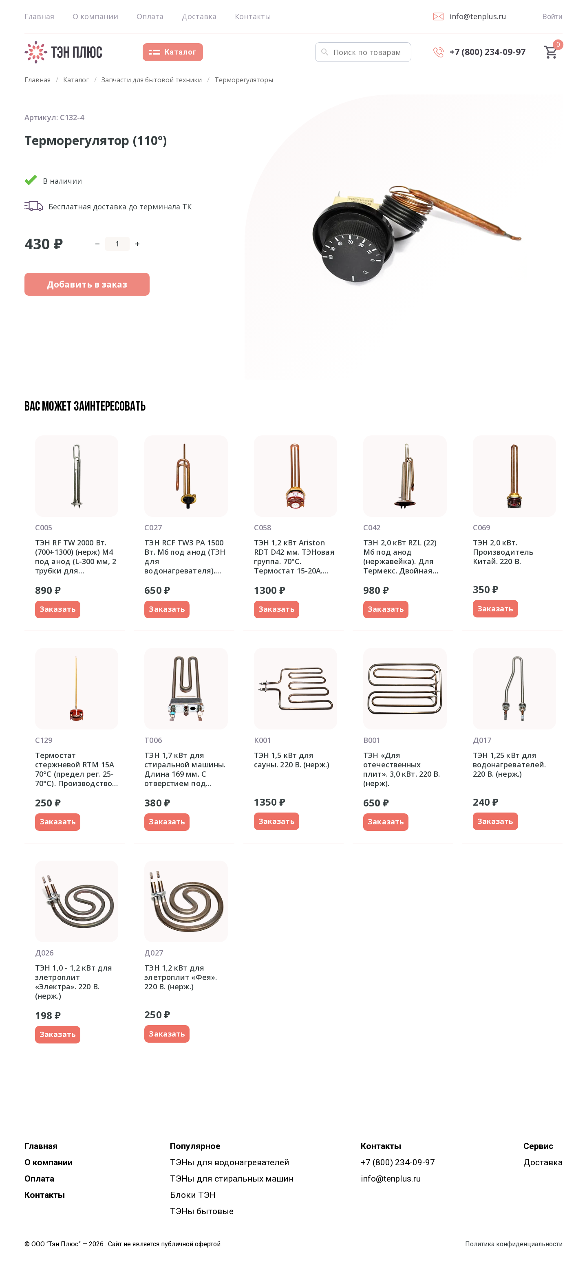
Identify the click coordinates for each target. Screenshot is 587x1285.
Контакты (253, 16)
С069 (481, 527)
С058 (262, 527)
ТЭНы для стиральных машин (232, 1179)
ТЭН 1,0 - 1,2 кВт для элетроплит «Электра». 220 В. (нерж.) (73, 981)
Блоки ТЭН (193, 1195)
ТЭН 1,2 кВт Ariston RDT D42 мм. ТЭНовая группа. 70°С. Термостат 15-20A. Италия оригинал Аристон (294, 556)
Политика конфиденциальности (514, 1244)
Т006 (152, 740)
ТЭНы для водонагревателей (229, 1162)
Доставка (199, 16)
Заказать (58, 609)
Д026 (44, 953)
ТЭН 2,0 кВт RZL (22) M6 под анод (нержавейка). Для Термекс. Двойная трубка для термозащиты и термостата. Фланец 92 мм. (402, 556)
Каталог (172, 52)
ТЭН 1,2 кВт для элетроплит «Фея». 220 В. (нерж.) (180, 977)
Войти (553, 16)
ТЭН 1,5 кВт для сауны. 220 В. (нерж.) (291, 760)
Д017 (482, 740)
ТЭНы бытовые (202, 1211)
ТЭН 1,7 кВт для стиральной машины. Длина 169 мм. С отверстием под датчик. (184, 769)
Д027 (153, 953)
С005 (43, 527)
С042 (371, 527)
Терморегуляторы (243, 79)
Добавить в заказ (78, 286)
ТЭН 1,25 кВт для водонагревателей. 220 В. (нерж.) (509, 765)
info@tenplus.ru (391, 1179)
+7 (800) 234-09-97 (398, 1162)
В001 (371, 740)
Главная (39, 16)
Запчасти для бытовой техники (152, 79)
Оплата (150, 16)
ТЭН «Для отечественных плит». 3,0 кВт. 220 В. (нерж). (401, 769)
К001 (262, 740)
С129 (43, 740)
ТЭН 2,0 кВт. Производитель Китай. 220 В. (503, 552)
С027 (152, 527)
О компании (95, 16)
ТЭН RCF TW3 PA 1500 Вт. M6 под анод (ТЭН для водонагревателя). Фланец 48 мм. (184, 556)
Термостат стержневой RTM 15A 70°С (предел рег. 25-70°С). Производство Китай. (74, 769)
